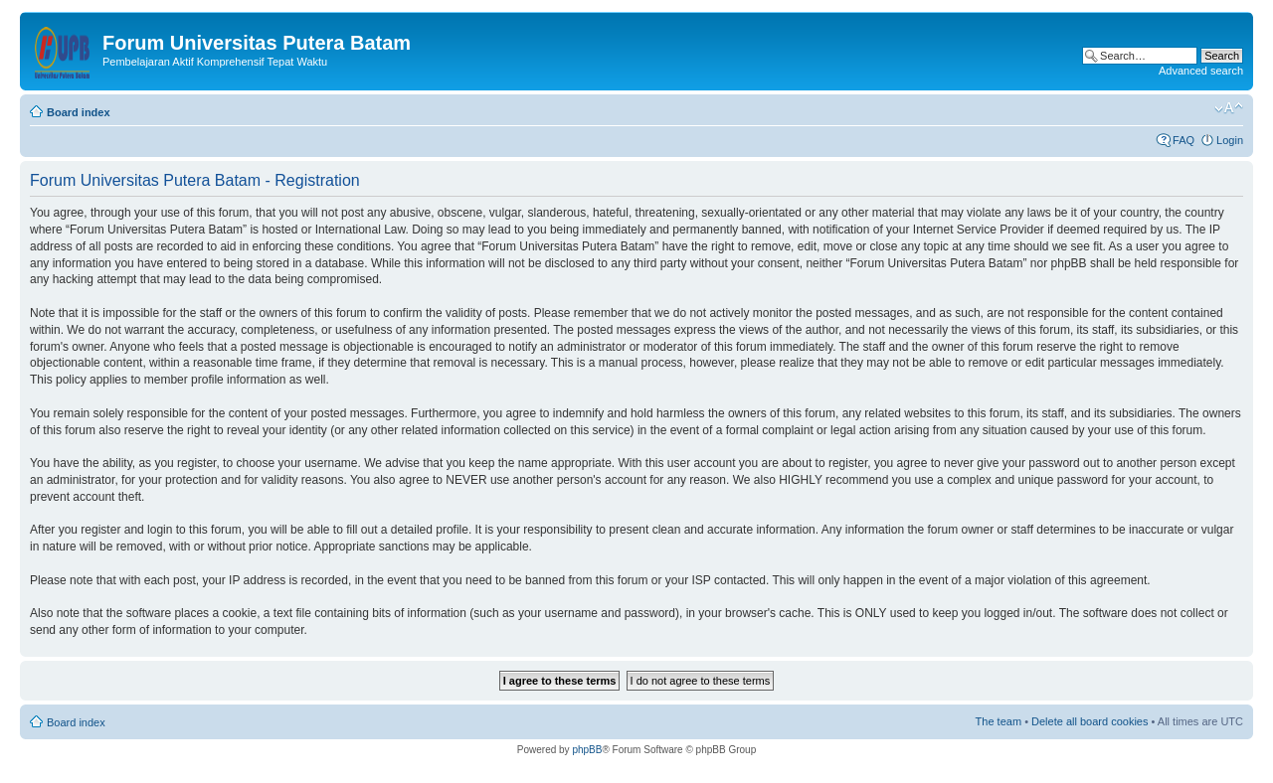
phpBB (587, 749)
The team (998, 721)
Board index (78, 112)
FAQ (1183, 140)
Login (1229, 140)
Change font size (1228, 108)
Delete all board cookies (1089, 721)
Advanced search (1201, 71)
